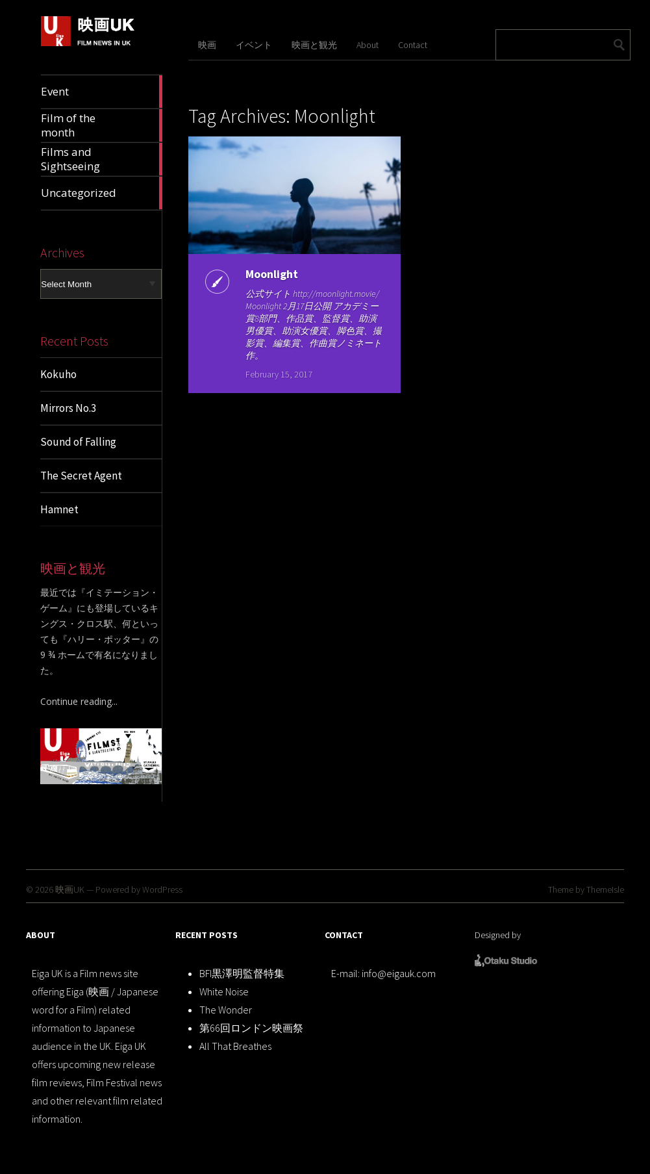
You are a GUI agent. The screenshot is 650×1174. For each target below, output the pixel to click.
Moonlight (269, 273)
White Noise (224, 991)
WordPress (162, 889)
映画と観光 (314, 45)
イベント (254, 45)
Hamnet (59, 509)
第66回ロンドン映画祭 (251, 1027)
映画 (207, 45)
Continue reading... (79, 701)
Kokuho (58, 374)
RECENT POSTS (206, 935)
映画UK (69, 889)
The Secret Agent (81, 475)
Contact (412, 45)
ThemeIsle (605, 889)
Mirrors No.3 (68, 408)
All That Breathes (235, 1046)
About (367, 45)
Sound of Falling (78, 442)
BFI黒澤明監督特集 (241, 973)
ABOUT (40, 935)
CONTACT (344, 935)
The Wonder (225, 1009)
